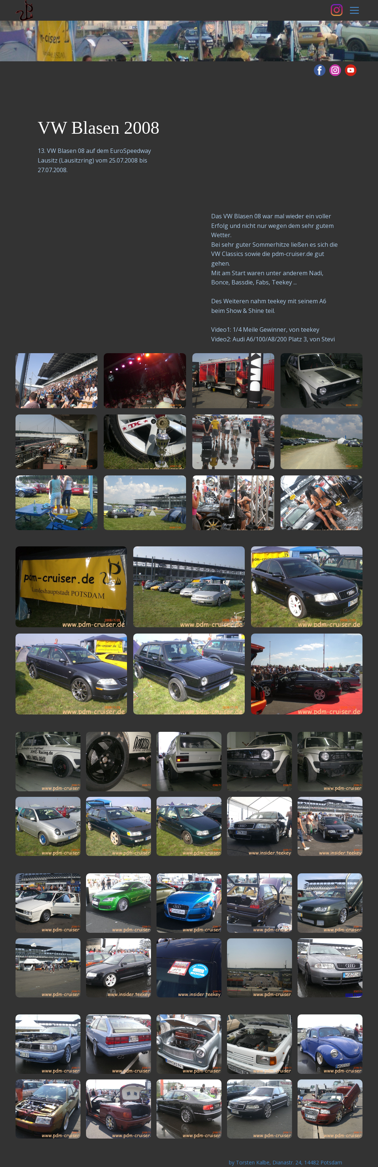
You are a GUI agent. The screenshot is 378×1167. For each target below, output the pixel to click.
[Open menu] (354, 10)
